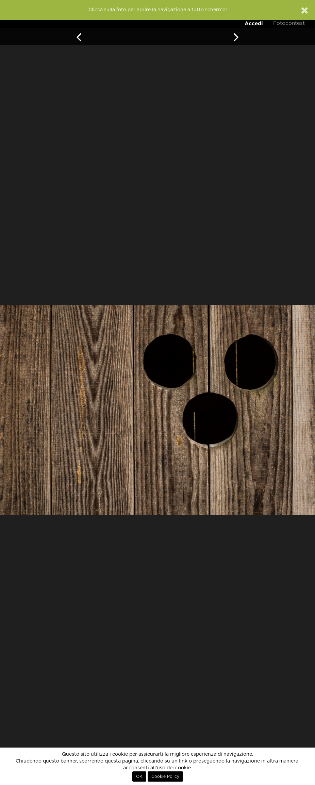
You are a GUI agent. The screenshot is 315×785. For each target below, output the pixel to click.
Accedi (254, 23)
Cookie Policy (165, 776)
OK (139, 776)
